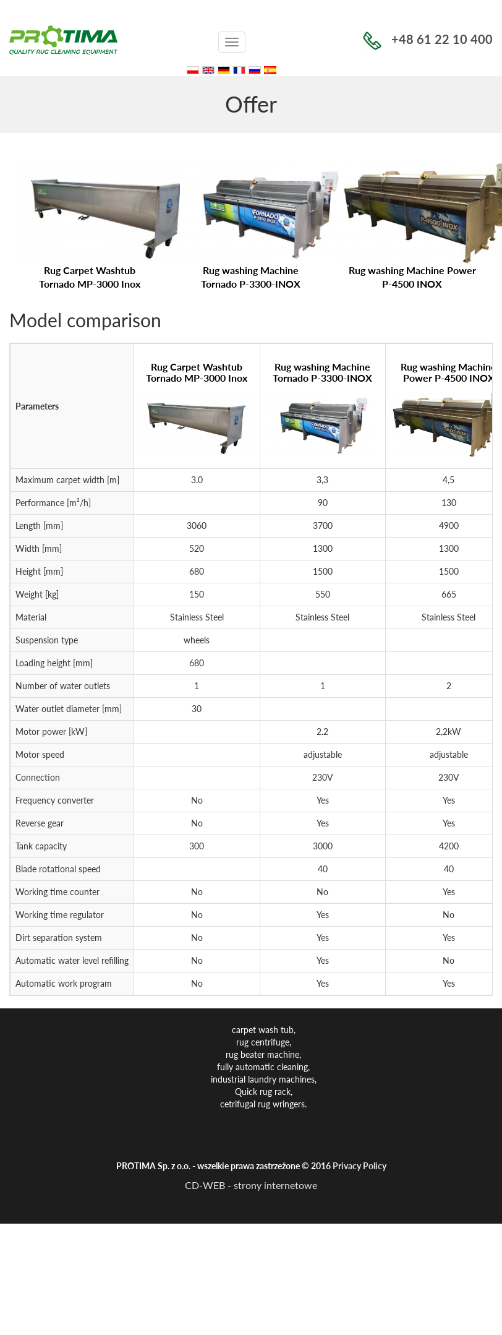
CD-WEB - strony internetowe (251, 1185)
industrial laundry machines (263, 1079)
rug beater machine (262, 1054)
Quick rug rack (263, 1091)
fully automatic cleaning (262, 1067)
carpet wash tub (263, 1029)
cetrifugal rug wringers (262, 1104)
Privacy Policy (359, 1166)
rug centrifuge (262, 1042)
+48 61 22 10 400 (428, 39)
